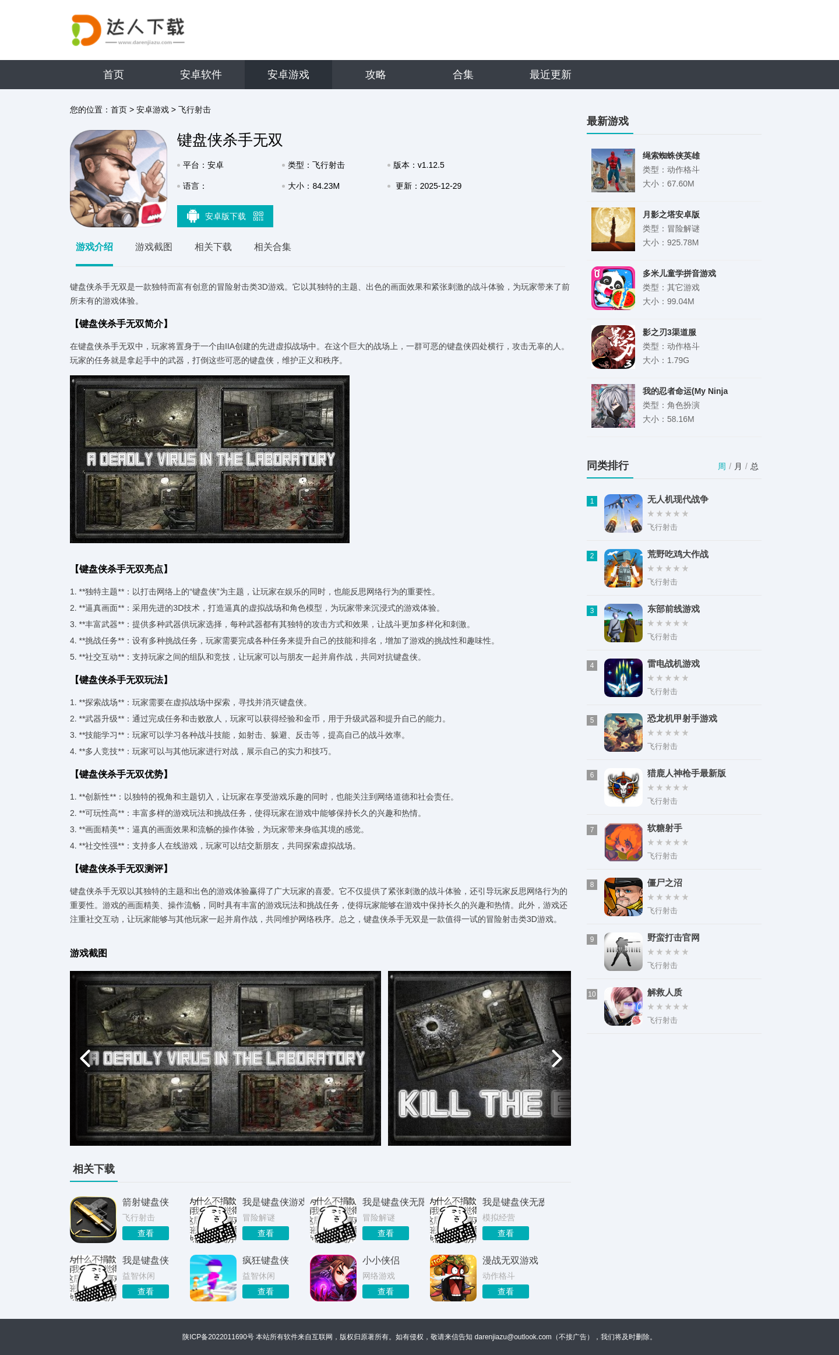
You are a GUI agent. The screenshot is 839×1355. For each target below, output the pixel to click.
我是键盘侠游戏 (273, 1202)
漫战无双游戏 (510, 1260)
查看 (146, 1233)
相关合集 (272, 247)
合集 (463, 74)
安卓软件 (201, 74)
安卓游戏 (288, 74)
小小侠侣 (381, 1260)
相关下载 (213, 247)
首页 (113, 74)
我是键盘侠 (145, 1260)
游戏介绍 (94, 247)
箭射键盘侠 (145, 1202)
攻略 (375, 74)
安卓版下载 (225, 216)
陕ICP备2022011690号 (218, 1337)
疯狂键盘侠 (265, 1260)
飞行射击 (194, 109)
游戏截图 (153, 247)
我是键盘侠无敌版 (513, 1202)
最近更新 (551, 74)
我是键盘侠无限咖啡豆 (393, 1202)
